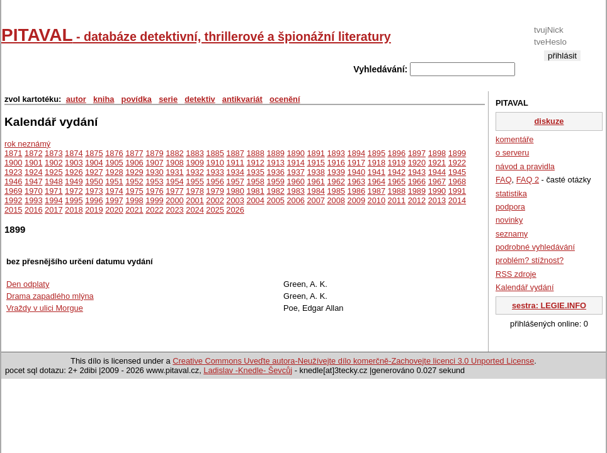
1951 (114, 181)
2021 (134, 210)
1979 (215, 191)
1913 (275, 162)
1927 (94, 172)
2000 (174, 200)
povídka (137, 99)
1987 (376, 191)
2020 (114, 210)
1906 (134, 162)
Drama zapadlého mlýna (50, 296)
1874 (73, 153)
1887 (235, 153)
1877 (134, 153)
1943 (417, 172)
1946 (13, 181)
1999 (154, 200)
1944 (437, 172)
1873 (53, 153)
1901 (33, 162)
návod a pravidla (525, 166)
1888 (255, 153)
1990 (437, 191)
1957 (235, 181)
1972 (73, 191)
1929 (134, 172)
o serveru (512, 152)
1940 (356, 172)
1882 (174, 153)
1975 (134, 191)
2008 (336, 200)
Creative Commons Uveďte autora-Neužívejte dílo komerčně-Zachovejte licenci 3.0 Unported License (353, 361)
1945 (457, 172)
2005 (275, 200)
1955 (194, 181)
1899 (457, 153)
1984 (315, 191)
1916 (336, 162)
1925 (53, 172)
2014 (457, 200)
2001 (194, 200)
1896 (397, 153)
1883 (194, 153)
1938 (315, 172)
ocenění (284, 99)
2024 (194, 210)
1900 (13, 162)
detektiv (199, 99)
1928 (114, 172)
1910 (215, 162)
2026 (235, 210)
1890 (295, 153)
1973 (94, 191)
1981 (255, 191)
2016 (33, 210)
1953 (154, 181)
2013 (437, 200)
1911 (235, 162)
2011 (397, 200)
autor (76, 99)
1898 (437, 153)
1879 (154, 153)
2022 (154, 210)
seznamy (512, 233)
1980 (235, 191)
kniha (103, 99)
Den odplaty (27, 284)
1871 (13, 153)
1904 (94, 162)
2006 (295, 200)
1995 (73, 200)
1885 (215, 153)
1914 (295, 162)
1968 (457, 181)
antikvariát (242, 99)
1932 (194, 172)
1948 (53, 181)
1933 (215, 172)
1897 (417, 153)
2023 (174, 210)
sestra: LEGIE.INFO (549, 305)
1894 (356, 153)
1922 (457, 162)
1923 (13, 172)
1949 (73, 181)
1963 (356, 181)
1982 (275, 191)
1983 (295, 191)
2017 (53, 210)
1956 (215, 181)
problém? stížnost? (530, 260)
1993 (33, 200)
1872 (33, 153)
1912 (255, 162)
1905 (114, 162)
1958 (255, 181)
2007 (315, 200)
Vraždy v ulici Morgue (44, 308)
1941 (376, 172)
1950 (94, 181)
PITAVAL (196, 35)
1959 (275, 181)
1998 (134, 200)
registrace (562, 65)
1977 (174, 191)
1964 (376, 181)
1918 (376, 162)
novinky (509, 220)
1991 (457, 191)
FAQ (504, 179)
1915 (315, 162)
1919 (397, 162)
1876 (114, 153)
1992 (13, 200)
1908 (174, 162)
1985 (336, 191)
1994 (53, 200)
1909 (194, 162)
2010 (376, 200)
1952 (134, 181)
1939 (336, 172)
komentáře (514, 139)
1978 (194, 191)
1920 (417, 162)
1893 (336, 153)
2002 (215, 200)
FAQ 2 (527, 179)
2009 (356, 200)
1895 (376, 153)
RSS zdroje (516, 274)
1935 (255, 172)
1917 (356, 162)
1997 (114, 200)
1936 (275, 172)
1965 (397, 181)
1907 (154, 162)
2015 (13, 210)
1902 (53, 162)
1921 (437, 162)
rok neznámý (27, 143)
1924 (33, 172)
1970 (33, 191)
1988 (397, 191)
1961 (315, 181)
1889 (275, 153)
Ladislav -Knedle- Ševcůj (247, 370)
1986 (356, 191)
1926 (73, 172)
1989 (417, 191)
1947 (33, 181)
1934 (235, 172)
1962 (336, 181)
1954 (174, 181)
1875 (94, 153)
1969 (13, 191)
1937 (295, 172)
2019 (94, 210)
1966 (417, 181)
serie (168, 99)
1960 (295, 181)
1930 (154, 172)
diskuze (549, 121)
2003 (235, 200)
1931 (174, 172)
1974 (114, 191)
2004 (255, 200)
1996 (94, 200)
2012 (417, 200)
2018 (73, 210)
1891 (315, 153)
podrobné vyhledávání (535, 247)
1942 (397, 172)
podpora (510, 206)
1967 (437, 181)
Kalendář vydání (524, 287)
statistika (511, 193)
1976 (154, 191)
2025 (215, 210)
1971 (53, 191)
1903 (73, 162)
